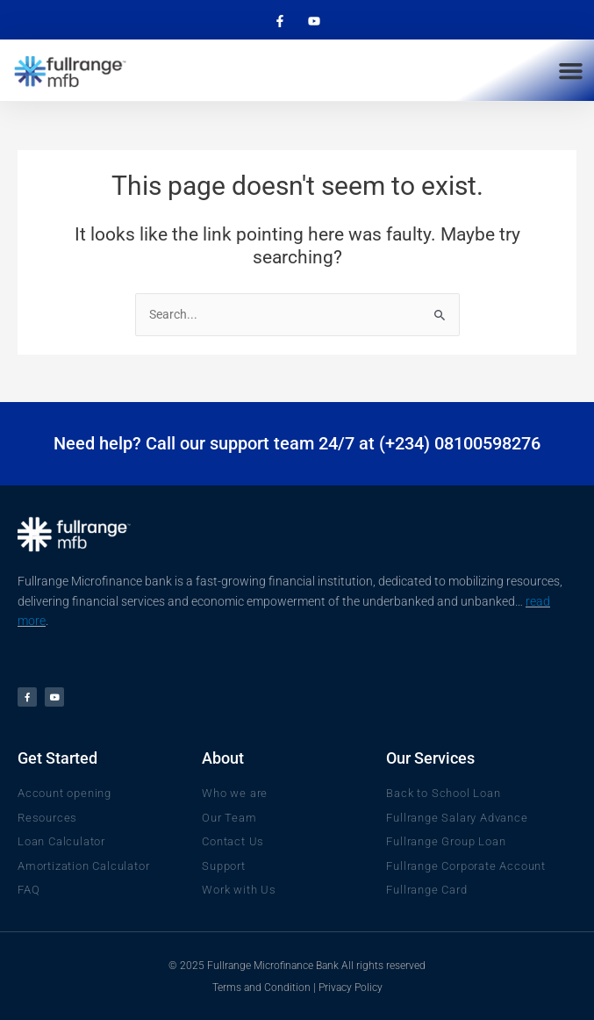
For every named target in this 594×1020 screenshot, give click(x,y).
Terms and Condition (261, 987)
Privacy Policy (350, 987)
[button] (570, 70)
